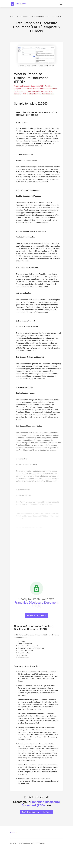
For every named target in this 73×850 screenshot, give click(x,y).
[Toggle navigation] (61, 3)
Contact (13, 833)
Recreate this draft (37, 615)
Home (12, 17)
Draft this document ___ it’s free (36, 812)
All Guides (23, 17)
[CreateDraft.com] (18, 4)
